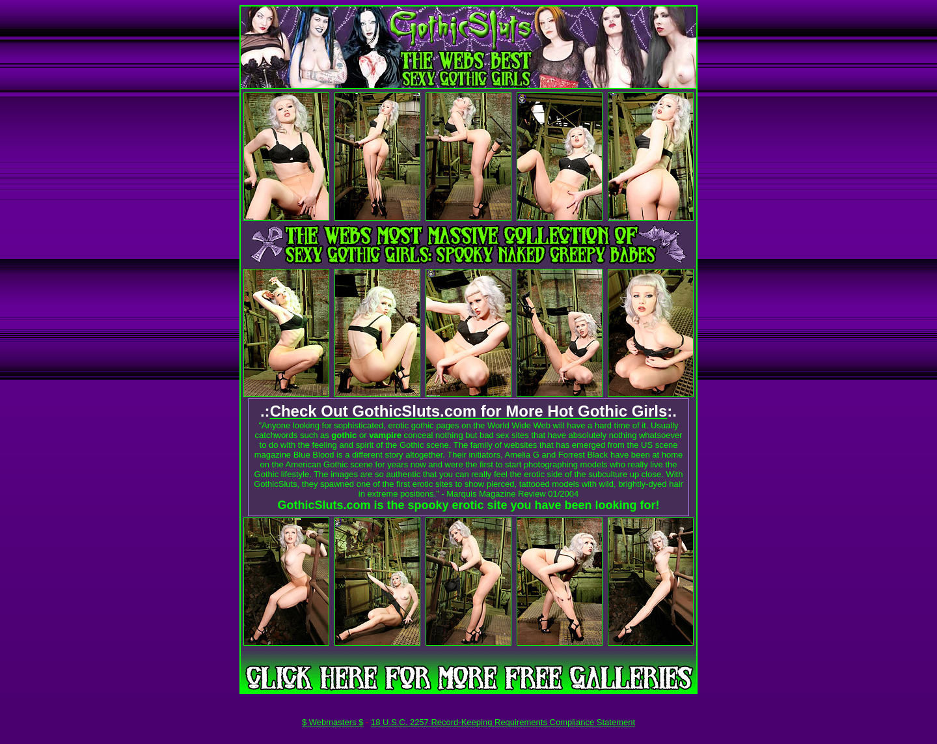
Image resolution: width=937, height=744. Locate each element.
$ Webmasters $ (332, 722)
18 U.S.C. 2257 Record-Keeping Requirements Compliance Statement (503, 722)
